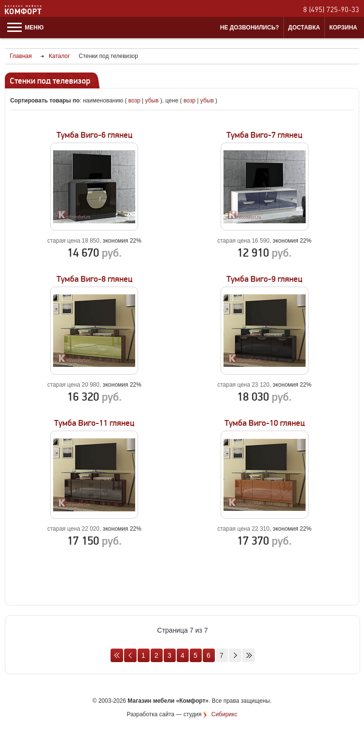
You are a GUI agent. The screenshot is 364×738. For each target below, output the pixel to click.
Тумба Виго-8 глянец (94, 279)
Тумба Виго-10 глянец (264, 423)
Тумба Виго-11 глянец (94, 423)
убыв (152, 100)
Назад (130, 655)
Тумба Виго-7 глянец (264, 135)
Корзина (343, 27)
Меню (25, 27)
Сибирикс (224, 714)
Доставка (304, 27)
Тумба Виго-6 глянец (94, 135)
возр (134, 100)
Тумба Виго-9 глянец (264, 279)
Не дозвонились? (249, 27)
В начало (117, 655)
